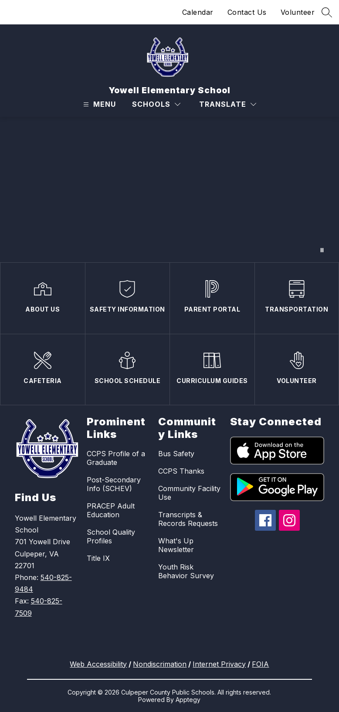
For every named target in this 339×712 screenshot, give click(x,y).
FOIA (260, 664)
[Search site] (327, 12)
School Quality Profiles (111, 536)
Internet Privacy (219, 664)
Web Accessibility (98, 664)
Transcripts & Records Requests (188, 519)
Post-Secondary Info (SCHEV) (114, 484)
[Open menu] (98, 104)
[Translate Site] (227, 104)
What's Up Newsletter (176, 545)
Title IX (98, 558)
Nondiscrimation (159, 664)
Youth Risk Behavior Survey (186, 571)
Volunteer (298, 12)
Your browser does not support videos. (169, 189)
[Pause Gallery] (322, 250)
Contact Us (247, 12)
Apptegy (188, 699)
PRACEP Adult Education (111, 510)
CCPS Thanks (181, 471)
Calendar (198, 12)
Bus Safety (176, 453)
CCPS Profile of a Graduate (116, 458)
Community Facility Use (189, 493)
